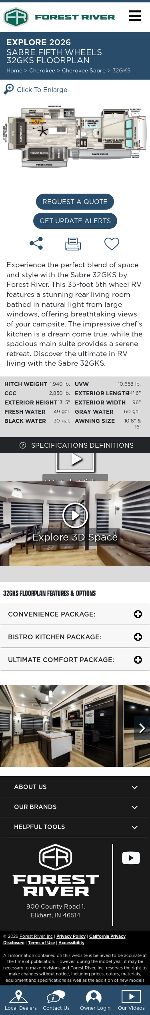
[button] (135, 16)
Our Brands (35, 807)
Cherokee (42, 70)
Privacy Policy (71, 936)
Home (14, 70)
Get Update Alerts (75, 220)
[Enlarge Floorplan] (75, 136)
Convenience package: (51, 614)
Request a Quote (75, 201)
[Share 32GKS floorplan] (36, 243)
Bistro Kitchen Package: (54, 637)
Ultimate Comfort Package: (61, 659)
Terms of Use (41, 942)
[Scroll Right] (142, 728)
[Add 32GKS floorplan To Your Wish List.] (112, 245)
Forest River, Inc (36, 936)
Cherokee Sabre (84, 70)
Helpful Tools (39, 827)
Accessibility (71, 942)
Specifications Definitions (77, 445)
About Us (30, 787)
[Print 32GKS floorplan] (73, 245)
